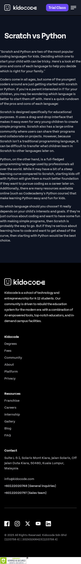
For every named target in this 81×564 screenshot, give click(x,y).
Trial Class (57, 7)
